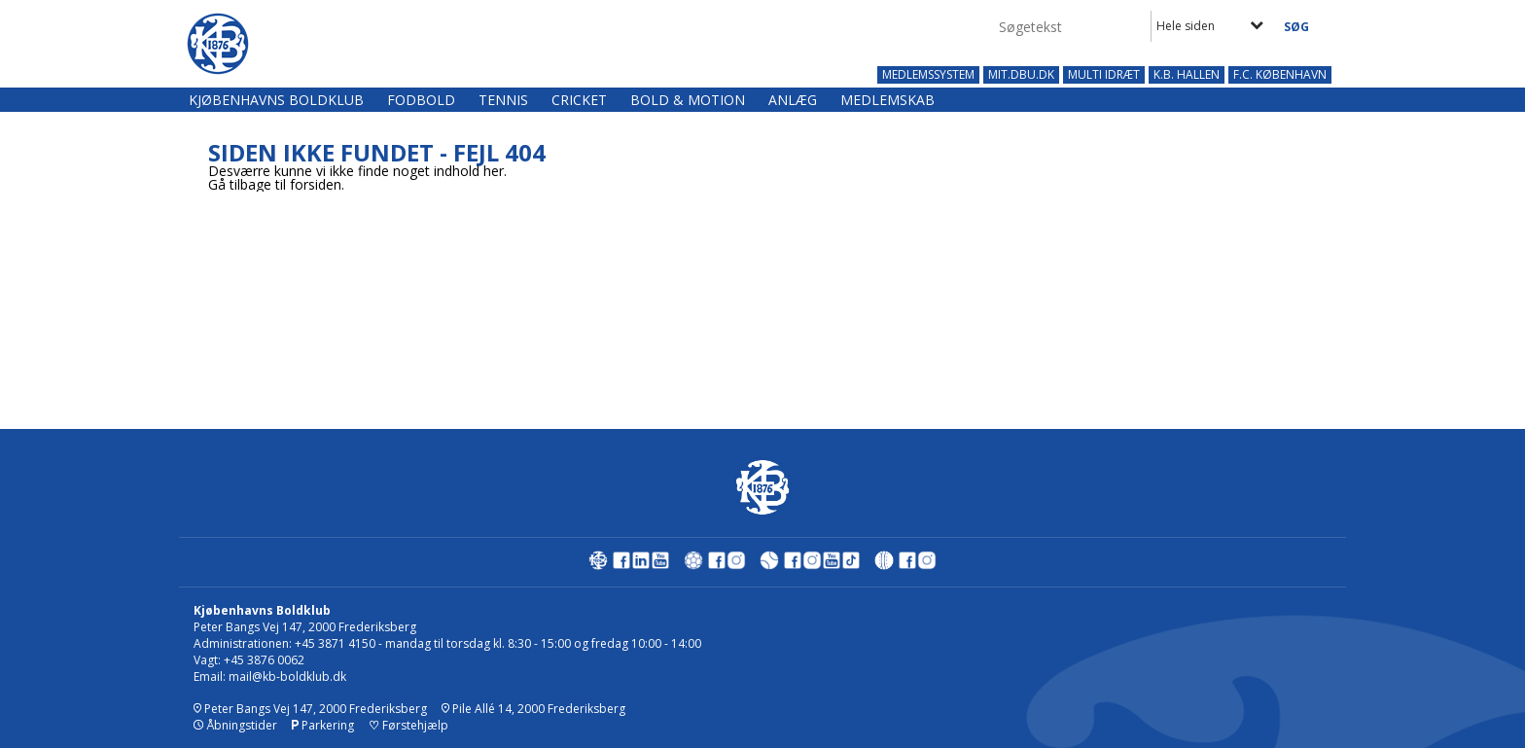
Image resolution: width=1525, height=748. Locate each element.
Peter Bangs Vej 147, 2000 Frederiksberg (310, 708)
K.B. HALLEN (1186, 75)
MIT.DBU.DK (1021, 75)
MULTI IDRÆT (1104, 75)
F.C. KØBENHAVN (1280, 75)
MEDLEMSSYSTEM (928, 75)
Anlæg (792, 99)
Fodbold (421, 99)
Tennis (503, 99)
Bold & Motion (687, 99)
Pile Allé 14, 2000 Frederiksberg (533, 708)
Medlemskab (887, 99)
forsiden (315, 184)
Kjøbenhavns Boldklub (276, 99)
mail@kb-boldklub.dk (287, 676)
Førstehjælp (408, 725)
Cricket (579, 99)
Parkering (323, 725)
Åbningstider (235, 725)
